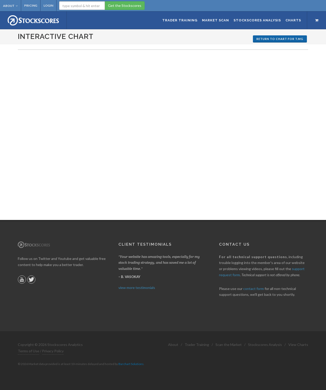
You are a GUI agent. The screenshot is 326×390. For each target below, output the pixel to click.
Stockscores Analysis (265, 344)
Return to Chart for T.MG (279, 38)
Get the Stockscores (124, 5)
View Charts (298, 344)
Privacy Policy (53, 351)
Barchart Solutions (131, 364)
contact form (253, 288)
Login (48, 5)
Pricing (30, 5)
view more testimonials (136, 287)
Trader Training (197, 344)
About (10, 5)
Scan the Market (228, 344)
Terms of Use (28, 351)
